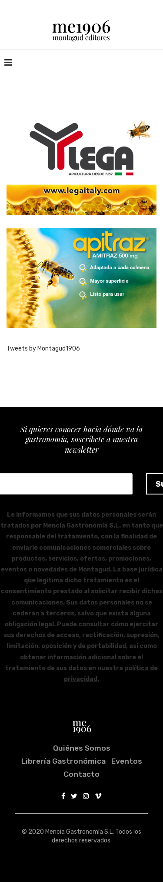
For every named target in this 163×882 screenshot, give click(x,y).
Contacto (81, 774)
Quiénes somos (81, 748)
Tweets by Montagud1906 (43, 348)
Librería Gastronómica (63, 761)
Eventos (126, 761)
